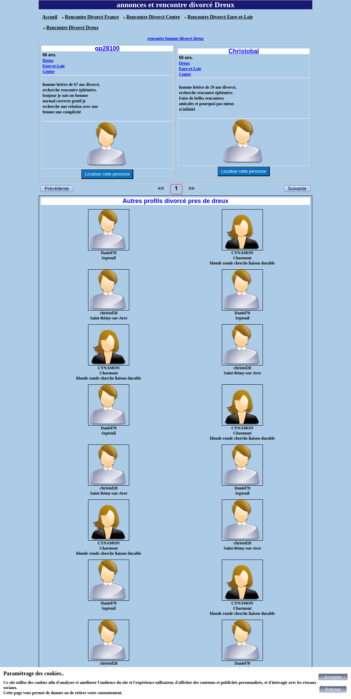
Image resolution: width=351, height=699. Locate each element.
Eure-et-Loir (54, 66)
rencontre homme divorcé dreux (175, 38)
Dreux (48, 60)
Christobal (243, 51)
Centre (49, 71)
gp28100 (107, 48)
